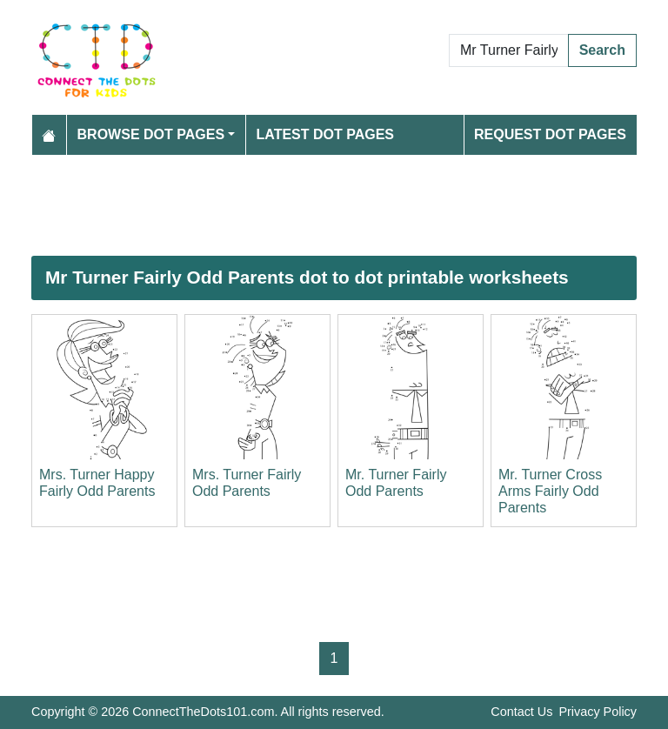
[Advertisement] (334, 205)
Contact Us (521, 712)
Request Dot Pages (550, 134)
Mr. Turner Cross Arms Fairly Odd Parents (550, 491)
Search (602, 50)
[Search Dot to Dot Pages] (509, 50)
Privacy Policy (597, 712)
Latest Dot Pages (326, 134)
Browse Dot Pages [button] (151, 134)
